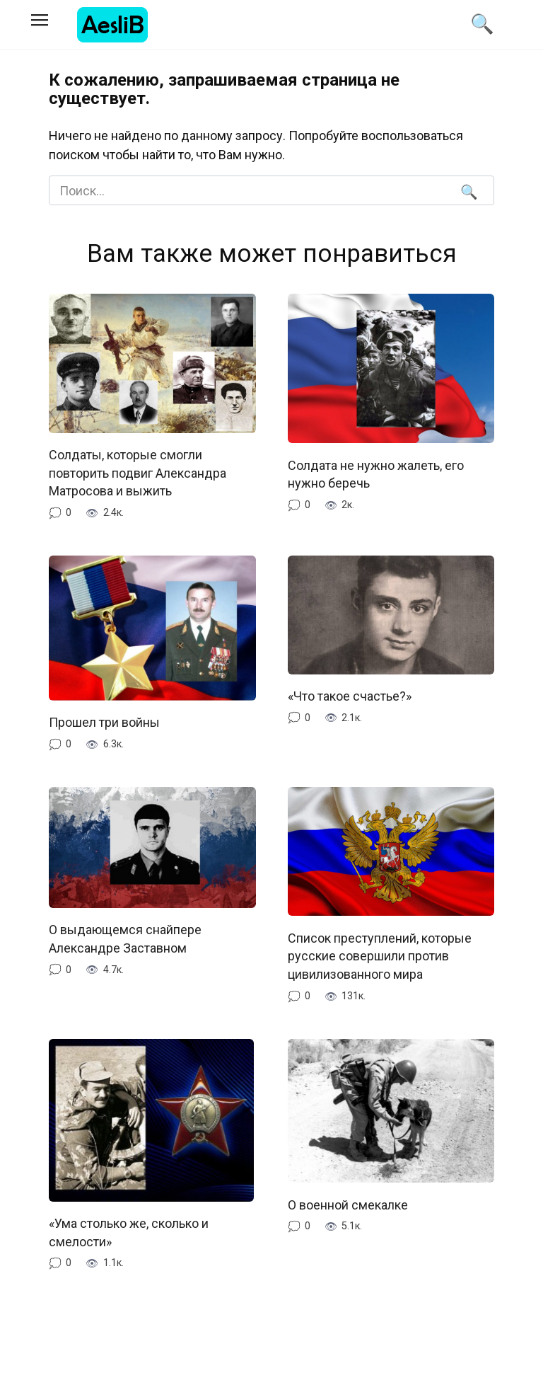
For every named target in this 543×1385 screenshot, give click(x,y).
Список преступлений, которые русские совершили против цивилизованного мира (380, 954)
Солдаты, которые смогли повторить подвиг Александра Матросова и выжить (137, 472)
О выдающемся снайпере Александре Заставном (125, 937)
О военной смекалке (348, 1202)
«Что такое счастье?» (349, 694)
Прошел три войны (104, 720)
